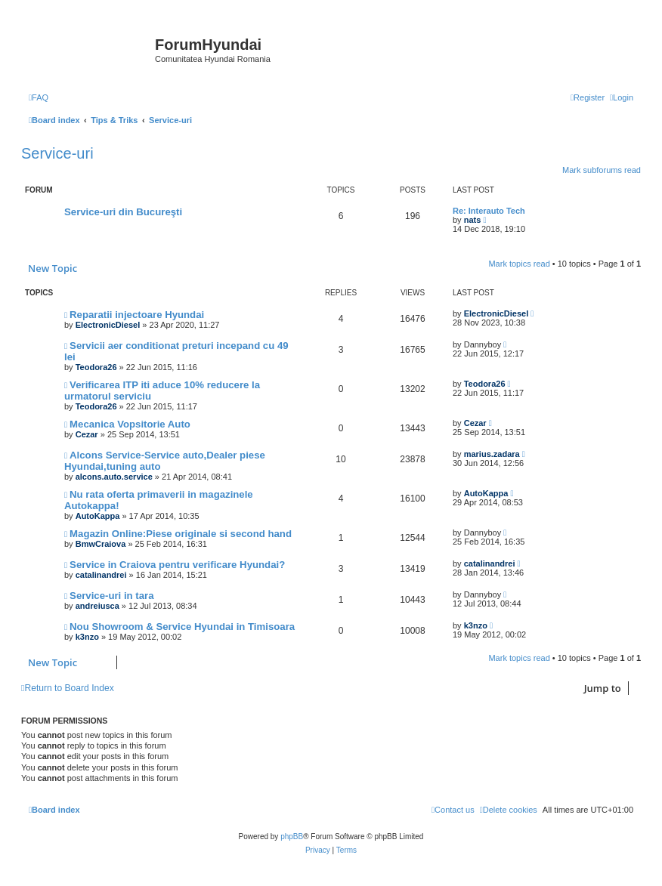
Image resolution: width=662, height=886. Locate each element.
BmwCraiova (101, 543)
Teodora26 (96, 367)
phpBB (291, 836)
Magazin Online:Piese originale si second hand (181, 533)
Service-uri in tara (111, 595)
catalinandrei (101, 574)
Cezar (87, 434)
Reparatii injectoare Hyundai (137, 314)
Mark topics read (518, 263)
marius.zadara (492, 453)
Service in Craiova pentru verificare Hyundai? (177, 564)
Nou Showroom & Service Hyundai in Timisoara (182, 626)
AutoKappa (98, 515)
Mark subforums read (601, 169)
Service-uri (57, 153)
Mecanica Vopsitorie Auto (130, 424)
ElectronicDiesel (108, 324)
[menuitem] (38, 97)
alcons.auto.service (114, 476)
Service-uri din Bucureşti (123, 212)
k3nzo (87, 636)
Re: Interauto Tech (489, 210)
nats (472, 219)
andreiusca (97, 605)
